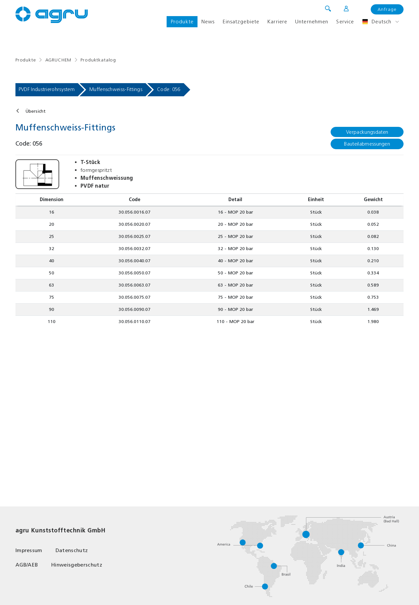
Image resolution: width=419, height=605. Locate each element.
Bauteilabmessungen (367, 144)
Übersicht (35, 111)
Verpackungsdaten (367, 132)
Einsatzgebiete (240, 21)
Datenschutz (72, 550)
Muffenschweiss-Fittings (115, 89)
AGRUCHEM (58, 60)
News (208, 21)
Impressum (28, 550)
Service (345, 21)
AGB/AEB (26, 565)
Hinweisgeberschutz (76, 565)
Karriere (277, 21)
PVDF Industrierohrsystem (47, 89)
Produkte (182, 21)
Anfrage (387, 9)
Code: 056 (168, 89)
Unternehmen (311, 21)
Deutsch (376, 21)
